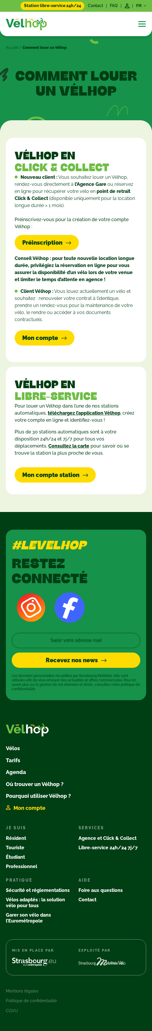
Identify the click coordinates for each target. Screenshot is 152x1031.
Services (91, 827)
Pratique (19, 880)
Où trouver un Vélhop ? (35, 784)
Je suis (16, 827)
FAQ (114, 5)
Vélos (13, 748)
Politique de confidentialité (31, 1000)
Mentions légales (22, 991)
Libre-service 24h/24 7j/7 (108, 847)
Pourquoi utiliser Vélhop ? (38, 796)
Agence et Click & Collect (107, 838)
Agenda (16, 772)
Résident (16, 838)
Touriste (15, 847)
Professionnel (21, 866)
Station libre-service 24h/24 (52, 5)
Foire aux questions (100, 890)
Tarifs (13, 760)
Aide (84, 880)
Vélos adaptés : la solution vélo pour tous (35, 902)
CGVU (12, 1010)
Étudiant (15, 857)
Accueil (12, 48)
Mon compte (29, 808)
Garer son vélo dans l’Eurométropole (28, 918)
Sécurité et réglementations (38, 890)
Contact (95, 5)
